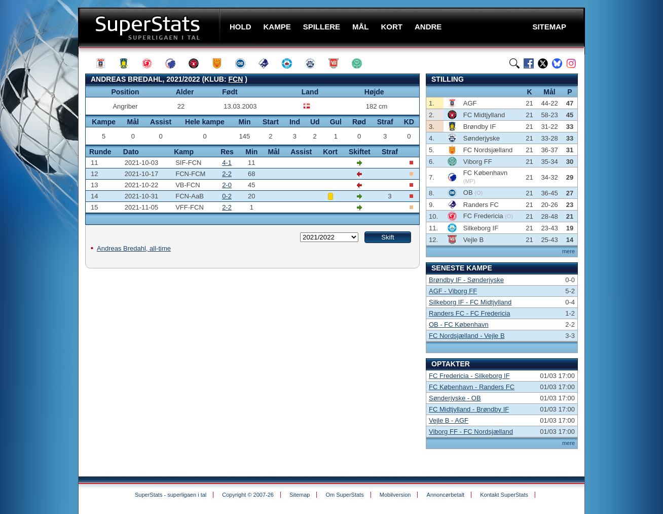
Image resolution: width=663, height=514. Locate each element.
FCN (236, 79)
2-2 (227, 174)
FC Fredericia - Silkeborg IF (469, 376)
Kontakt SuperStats (504, 495)
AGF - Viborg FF (453, 291)
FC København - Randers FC (471, 387)
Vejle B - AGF (448, 420)
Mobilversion (395, 495)
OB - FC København (459, 324)
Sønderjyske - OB (455, 398)
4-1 (227, 162)
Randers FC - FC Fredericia (469, 313)
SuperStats (150, 27)
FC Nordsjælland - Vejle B (467, 335)
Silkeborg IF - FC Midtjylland (470, 302)
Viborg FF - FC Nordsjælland (471, 431)
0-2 (227, 196)
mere (568, 251)
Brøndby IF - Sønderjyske (466, 280)
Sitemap (299, 495)
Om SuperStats (344, 495)
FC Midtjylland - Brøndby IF (469, 409)
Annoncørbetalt (446, 495)
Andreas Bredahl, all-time (134, 248)
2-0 (227, 185)
